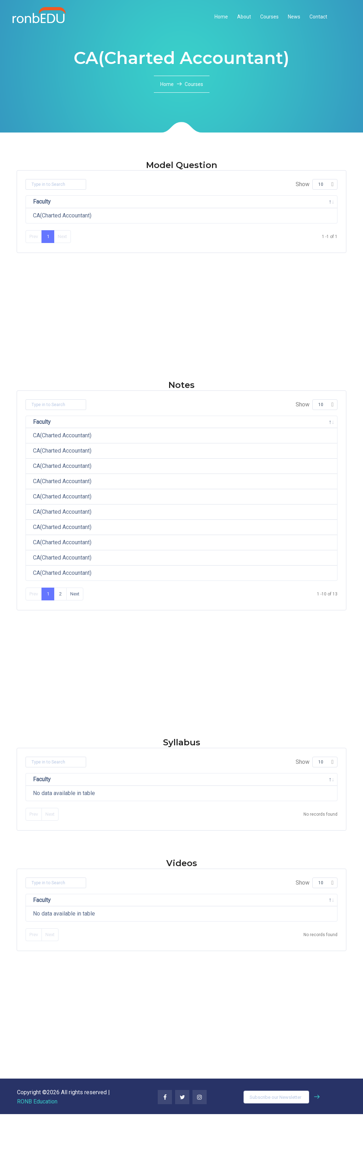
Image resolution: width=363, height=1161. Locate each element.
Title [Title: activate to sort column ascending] (159, 947)
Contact (318, 17)
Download (301, 218)
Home (221, 17)
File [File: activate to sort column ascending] (288, 201)
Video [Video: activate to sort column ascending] (248, 947)
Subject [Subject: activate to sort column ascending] (121, 201)
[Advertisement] (181, 334)
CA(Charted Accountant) (62, 215)
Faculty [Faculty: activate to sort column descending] (42, 201)
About (244, 17)
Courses (269, 17)
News (294, 17)
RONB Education (37, 1148)
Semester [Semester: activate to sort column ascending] (250, 201)
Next (74, 640)
